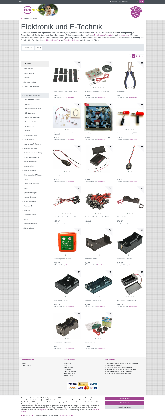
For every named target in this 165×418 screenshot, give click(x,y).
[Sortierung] (28, 48)
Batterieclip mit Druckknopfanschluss (126, 175)
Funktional (55, 415)
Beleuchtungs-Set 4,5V (91, 342)
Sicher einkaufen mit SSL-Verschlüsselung (119, 371)
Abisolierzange (120, 91)
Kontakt (24, 363)
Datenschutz (67, 369)
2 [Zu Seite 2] (136, 56)
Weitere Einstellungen (66, 415)
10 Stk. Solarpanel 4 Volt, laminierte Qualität (65, 91)
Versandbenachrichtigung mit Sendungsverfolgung (122, 369)
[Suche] (131, 1)
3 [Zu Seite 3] (139, 56)
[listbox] (98, 75)
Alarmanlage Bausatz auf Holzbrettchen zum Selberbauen (65, 133)
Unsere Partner (26, 365)
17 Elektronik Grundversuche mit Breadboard (97, 91)
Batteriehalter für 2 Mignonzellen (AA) (126, 300)
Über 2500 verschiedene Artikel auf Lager (119, 373)
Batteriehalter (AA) (121, 216)
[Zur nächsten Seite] (142, 56)
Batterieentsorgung (69, 373)
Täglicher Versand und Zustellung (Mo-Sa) (119, 367)
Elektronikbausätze (53, 40)
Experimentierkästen (71, 40)
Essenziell (27, 415)
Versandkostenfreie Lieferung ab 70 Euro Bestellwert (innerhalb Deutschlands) (122, 364)
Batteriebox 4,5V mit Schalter (92, 175)
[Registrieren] (123, 1)
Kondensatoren (123, 35)
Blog (20, 1)
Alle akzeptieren (124, 398)
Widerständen (109, 35)
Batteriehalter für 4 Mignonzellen (62, 342)
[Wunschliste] (136, 1)
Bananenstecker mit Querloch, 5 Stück (127, 133)
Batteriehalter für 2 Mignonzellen (93, 300)
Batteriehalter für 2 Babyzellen (61, 300)
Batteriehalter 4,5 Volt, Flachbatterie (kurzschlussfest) (63, 259)
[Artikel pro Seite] (38, 48)
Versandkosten (70, 97)
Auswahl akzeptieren (124, 407)
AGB (65, 365)
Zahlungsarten (68, 375)
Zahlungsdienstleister (41, 415)
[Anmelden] (113, 1)
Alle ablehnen (124, 403)
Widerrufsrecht (68, 367)
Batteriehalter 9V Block (91, 258)
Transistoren (98, 35)
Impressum (67, 363)
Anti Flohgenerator (90, 133)
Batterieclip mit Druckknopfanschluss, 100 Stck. (97, 216)
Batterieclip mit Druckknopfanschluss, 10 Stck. (66, 216)
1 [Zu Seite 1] (133, 56)
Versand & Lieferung (70, 371)
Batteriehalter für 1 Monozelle (124, 258)
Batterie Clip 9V (58, 175)
